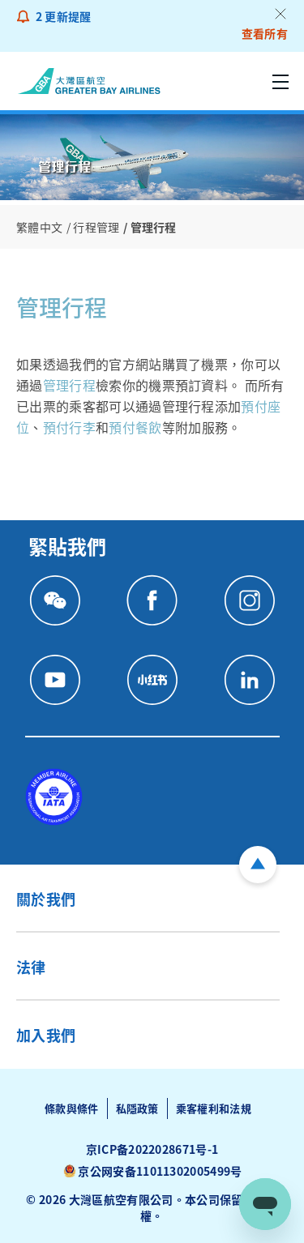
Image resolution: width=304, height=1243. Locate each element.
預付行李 (69, 427)
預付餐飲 (135, 427)
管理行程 (69, 385)
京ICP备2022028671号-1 (152, 1149)
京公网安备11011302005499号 (160, 1171)
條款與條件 (72, 1108)
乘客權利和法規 (213, 1108)
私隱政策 (137, 1108)
